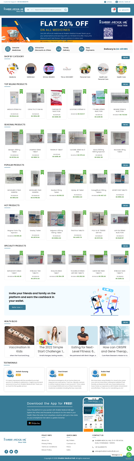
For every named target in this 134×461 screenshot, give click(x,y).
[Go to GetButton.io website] (129, 459)
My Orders (70, 440)
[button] (62, 40)
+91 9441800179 (22, 2)
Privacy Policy (47, 443)
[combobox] (29, 9)
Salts (68, 450)
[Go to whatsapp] (129, 454)
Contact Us (71, 443)
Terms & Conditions (49, 447)
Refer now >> (17, 307)
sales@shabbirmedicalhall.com (107, 451)
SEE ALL (125, 57)
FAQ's (69, 447)
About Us (45, 440)
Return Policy (47, 450)
